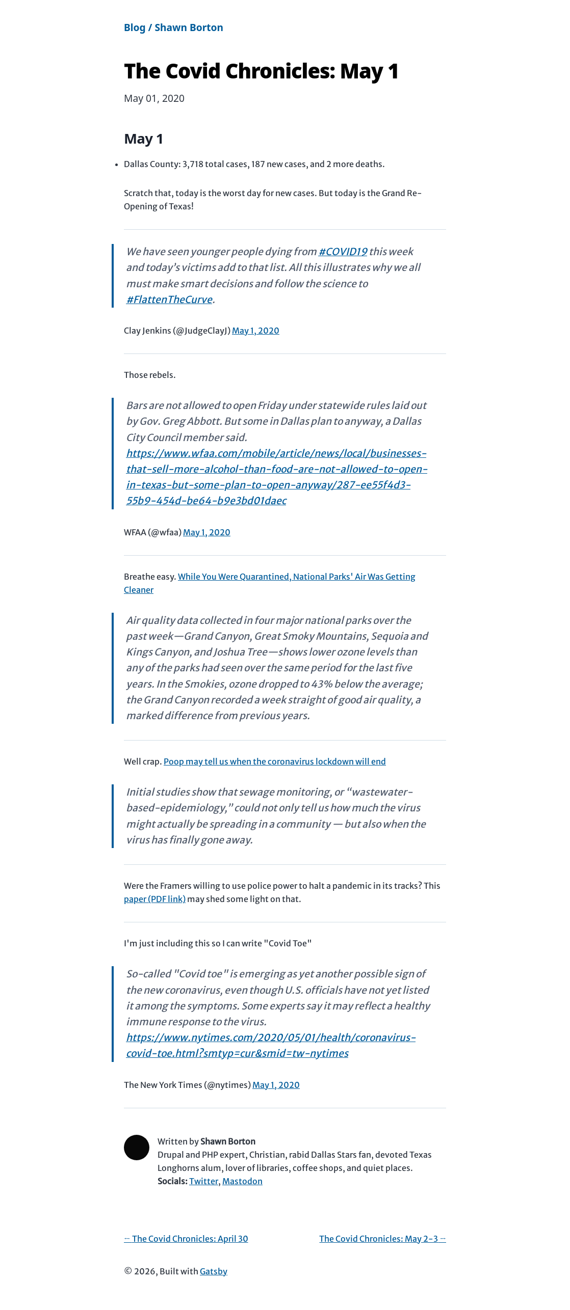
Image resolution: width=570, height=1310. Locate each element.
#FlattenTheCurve (169, 299)
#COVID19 (342, 251)
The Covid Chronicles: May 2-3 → (382, 1239)
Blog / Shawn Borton (173, 27)
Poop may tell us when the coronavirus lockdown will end (275, 761)
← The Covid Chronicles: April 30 (186, 1239)
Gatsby (213, 1271)
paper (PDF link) (155, 899)
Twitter (203, 1181)
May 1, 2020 (255, 330)
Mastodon (242, 1181)
